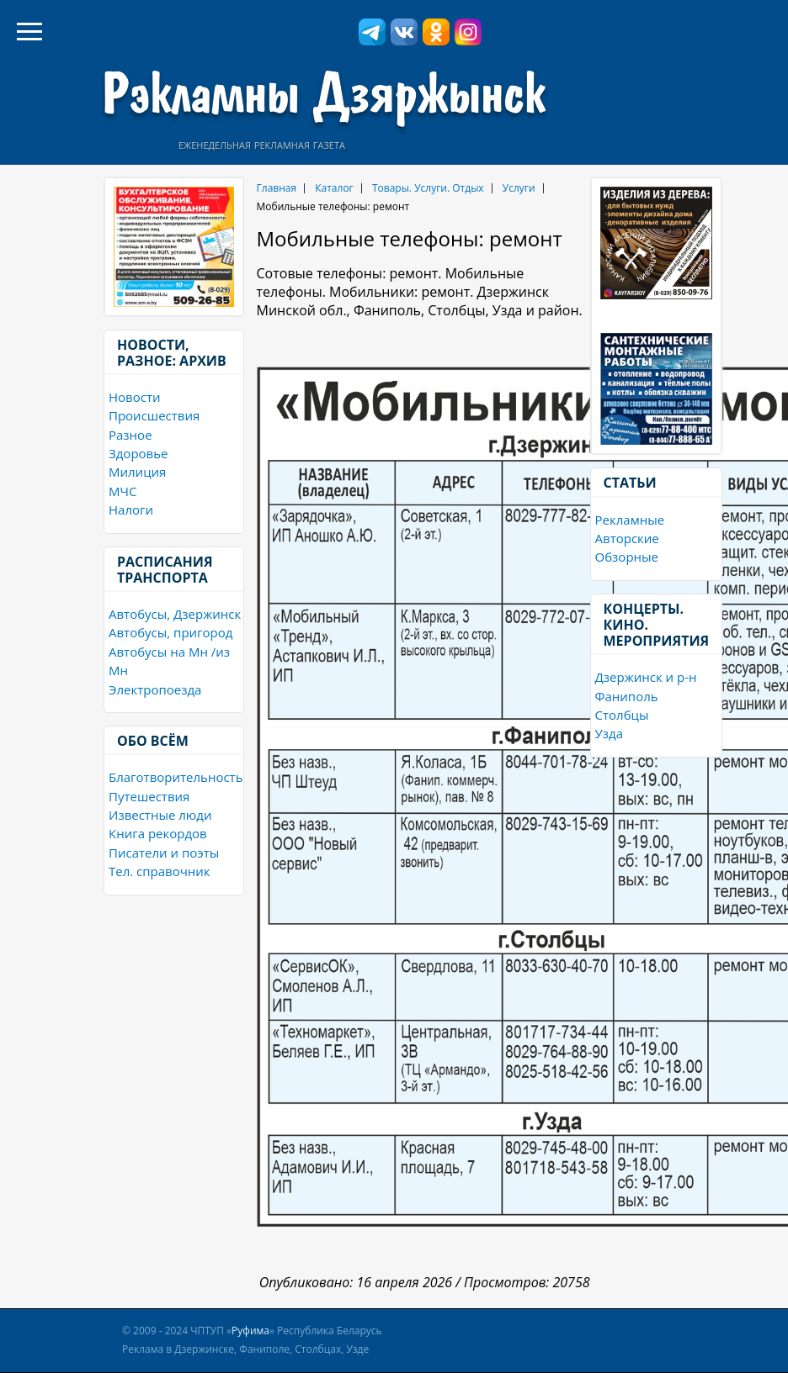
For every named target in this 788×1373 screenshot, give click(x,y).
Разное (130, 434)
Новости (135, 396)
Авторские (627, 538)
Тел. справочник (159, 871)
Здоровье (138, 453)
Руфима (250, 1330)
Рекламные (630, 519)
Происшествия (154, 415)
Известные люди (160, 814)
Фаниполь (626, 696)
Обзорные (626, 556)
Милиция (137, 471)
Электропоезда (155, 689)
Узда (609, 733)
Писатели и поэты (164, 852)
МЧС (122, 491)
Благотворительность (176, 776)
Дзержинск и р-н (646, 676)
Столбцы (622, 714)
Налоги (131, 509)
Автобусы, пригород (170, 632)
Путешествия (149, 796)
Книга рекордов (158, 833)
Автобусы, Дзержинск (175, 613)
